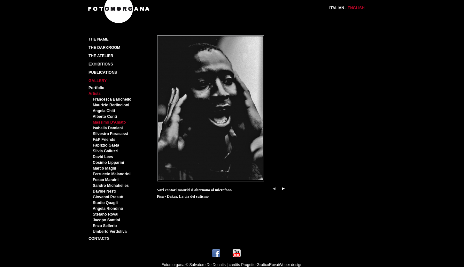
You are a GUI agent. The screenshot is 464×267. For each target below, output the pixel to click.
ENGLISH (356, 8)
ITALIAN (336, 8)
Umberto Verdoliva (110, 231)
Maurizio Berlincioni (111, 105)
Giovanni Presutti (108, 197)
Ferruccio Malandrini (111, 174)
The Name (99, 39)
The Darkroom (104, 47)
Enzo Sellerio (105, 226)
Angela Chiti (104, 111)
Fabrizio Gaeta (106, 145)
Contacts (99, 238)
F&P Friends (104, 139)
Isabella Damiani (108, 128)
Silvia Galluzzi (105, 151)
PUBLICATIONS (103, 72)
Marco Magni (104, 168)
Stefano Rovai (105, 214)
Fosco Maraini (106, 180)
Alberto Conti (105, 116)
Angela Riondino (108, 208)
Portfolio (96, 88)
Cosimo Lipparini (108, 162)
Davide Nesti (104, 191)
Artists (95, 93)
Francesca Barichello (112, 99)
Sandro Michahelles (111, 185)
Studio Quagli (105, 203)
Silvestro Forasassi (110, 134)
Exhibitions (101, 64)
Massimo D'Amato (109, 122)
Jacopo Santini (106, 220)
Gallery (98, 81)
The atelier (101, 56)
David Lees (103, 157)
